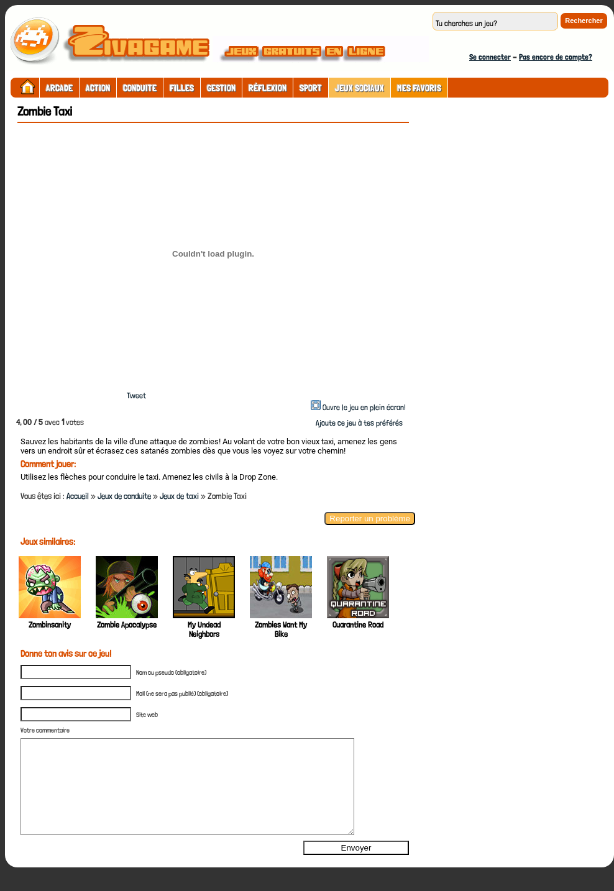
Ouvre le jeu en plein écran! (364, 407)
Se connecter (490, 57)
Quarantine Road (357, 624)
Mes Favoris (419, 88)
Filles (182, 88)
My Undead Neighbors (204, 629)
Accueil (77, 496)
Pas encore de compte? (555, 57)
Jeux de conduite (124, 496)
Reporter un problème (369, 518)
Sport (311, 88)
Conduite (140, 88)
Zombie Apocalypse (127, 624)
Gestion (221, 88)
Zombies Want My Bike (281, 629)
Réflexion (267, 88)
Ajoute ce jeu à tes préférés (358, 422)
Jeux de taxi (179, 496)
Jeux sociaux (359, 88)
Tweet (136, 395)
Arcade (59, 88)
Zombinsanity (50, 624)
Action (98, 88)
